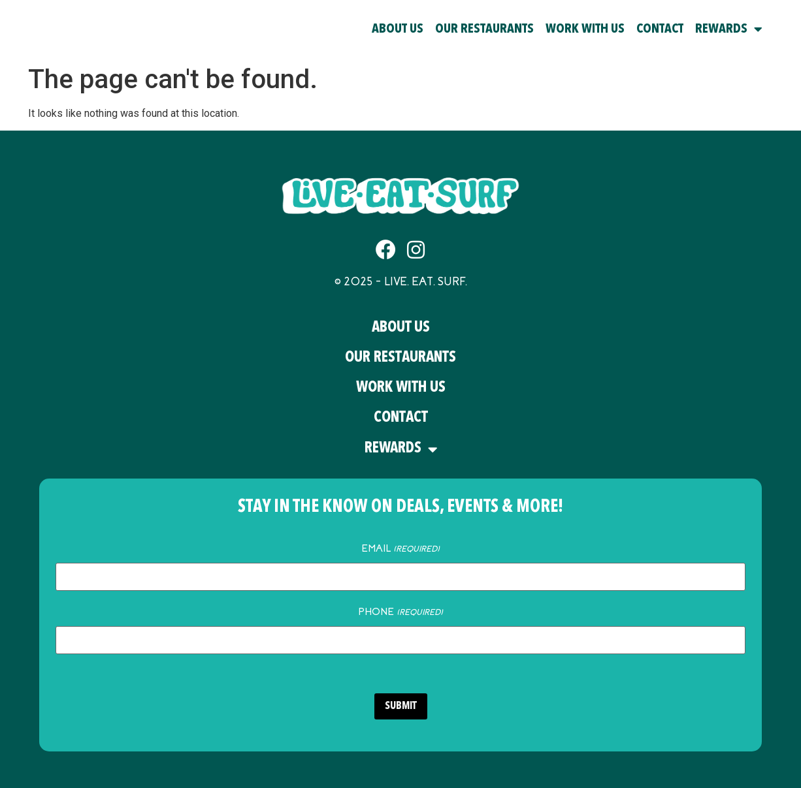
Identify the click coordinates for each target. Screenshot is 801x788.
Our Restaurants (484, 29)
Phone (400, 610)
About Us (397, 29)
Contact (659, 29)
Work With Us (585, 29)
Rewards (728, 29)
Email (400, 548)
